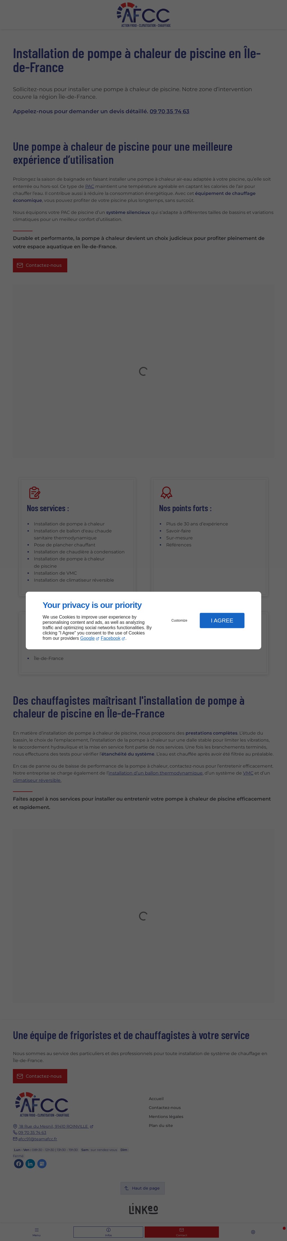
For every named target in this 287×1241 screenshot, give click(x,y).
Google (87, 638)
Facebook (111, 638)
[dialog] (143, 621)
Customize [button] (180, 620)
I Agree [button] (222, 620)
